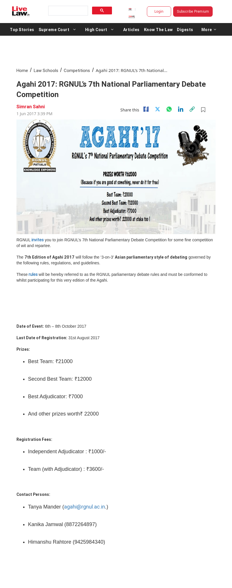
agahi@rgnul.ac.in (84, 506)
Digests (185, 29)
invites (37, 239)
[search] (67, 10)
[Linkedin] (180, 109)
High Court (96, 29)
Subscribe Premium (193, 11)
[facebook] (146, 109)
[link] (192, 109)
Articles (131, 29)
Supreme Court (54, 29)
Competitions (77, 70)
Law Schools (46, 70)
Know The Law (158, 29)
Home (22, 70)
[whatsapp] (169, 109)
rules (33, 274)
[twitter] (157, 109)
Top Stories (22, 29)
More (208, 29)
